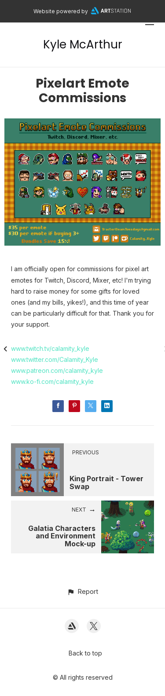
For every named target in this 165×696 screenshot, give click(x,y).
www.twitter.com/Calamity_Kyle (54, 359)
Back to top (85, 653)
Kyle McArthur (82, 44)
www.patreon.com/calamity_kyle (57, 370)
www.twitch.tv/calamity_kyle (50, 348)
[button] (82, 591)
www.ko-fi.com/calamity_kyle (52, 381)
